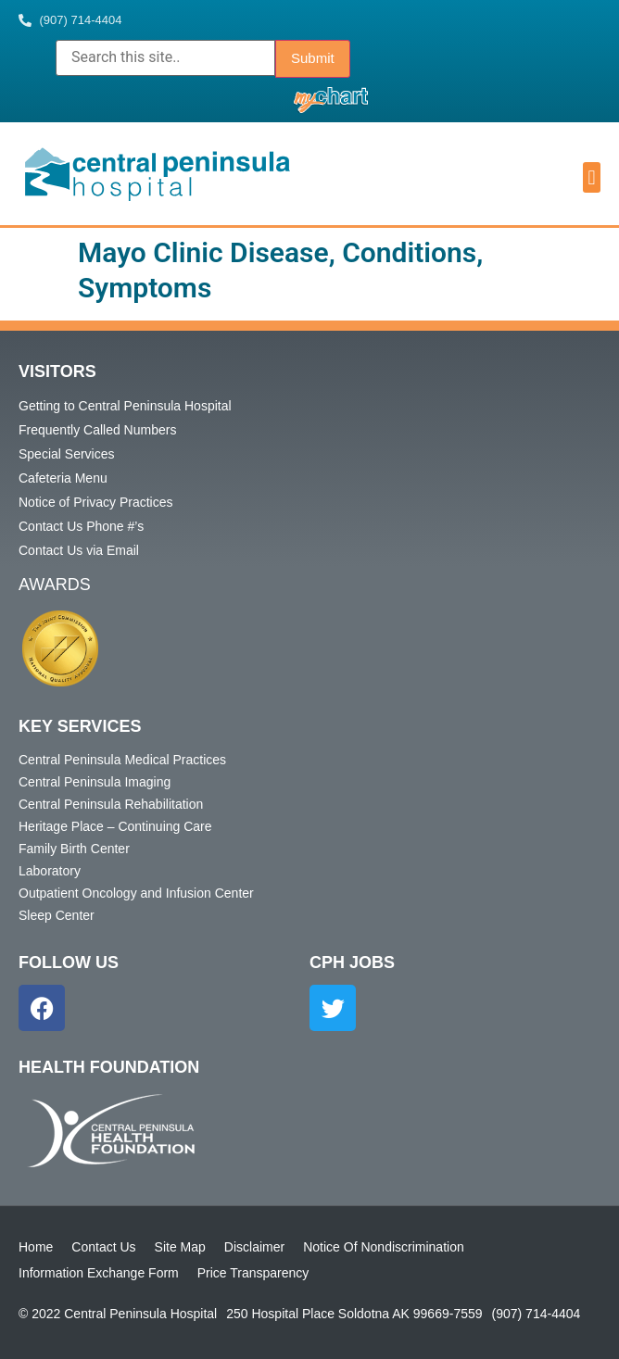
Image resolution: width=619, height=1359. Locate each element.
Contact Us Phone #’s (81, 526)
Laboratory (50, 870)
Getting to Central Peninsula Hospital (125, 405)
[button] (591, 177)
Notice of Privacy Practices (96, 502)
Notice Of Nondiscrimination (383, 1246)
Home (36, 1246)
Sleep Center (57, 915)
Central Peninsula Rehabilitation (111, 804)
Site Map (180, 1246)
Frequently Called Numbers (97, 429)
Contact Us (103, 1246)
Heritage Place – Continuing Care (115, 826)
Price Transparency (253, 1272)
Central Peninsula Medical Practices (122, 759)
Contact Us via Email (79, 550)
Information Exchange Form (99, 1272)
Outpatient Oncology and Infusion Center (136, 893)
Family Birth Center (74, 848)
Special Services (67, 454)
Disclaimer (254, 1246)
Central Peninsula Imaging (95, 781)
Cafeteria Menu (63, 478)
